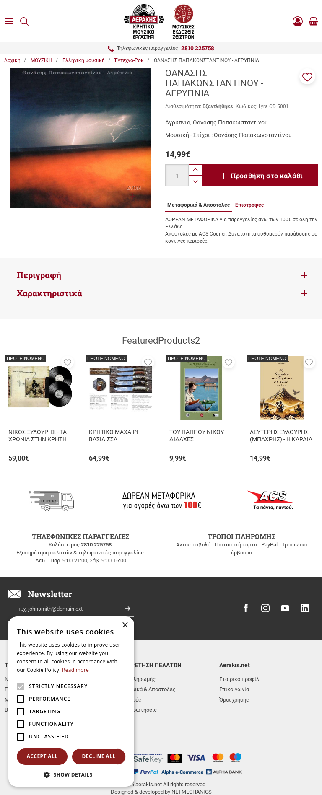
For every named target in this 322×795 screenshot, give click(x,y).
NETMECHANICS (191, 763)
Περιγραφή (39, 274)
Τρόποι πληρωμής (134, 679)
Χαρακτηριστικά (49, 292)
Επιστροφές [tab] (249, 205)
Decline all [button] (99, 756)
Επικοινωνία (234, 689)
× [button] (125, 625)
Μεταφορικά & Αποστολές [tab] (198, 205)
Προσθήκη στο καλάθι (267, 175)
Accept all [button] (42, 756)
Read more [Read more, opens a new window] (75, 669)
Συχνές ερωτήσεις (134, 710)
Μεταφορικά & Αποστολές (144, 689)
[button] (307, 76)
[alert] (71, 701)
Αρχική (12, 60)
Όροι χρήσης (234, 700)
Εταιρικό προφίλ (239, 679)
